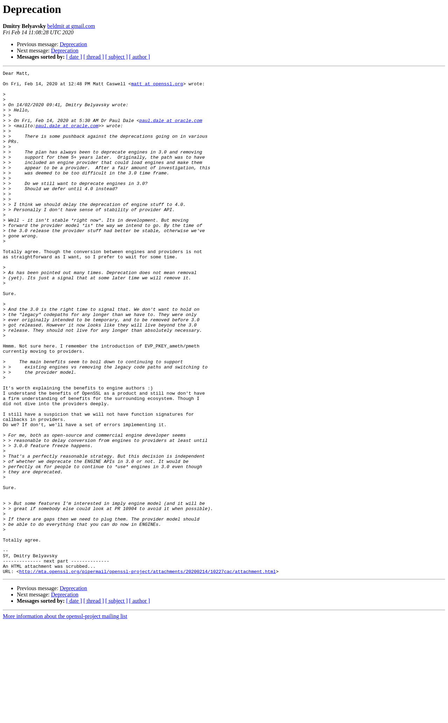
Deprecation (73, 44)
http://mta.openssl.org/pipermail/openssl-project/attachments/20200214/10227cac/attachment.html (147, 672)
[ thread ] (93, 57)
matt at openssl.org (157, 87)
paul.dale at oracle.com (170, 131)
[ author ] (139, 57)
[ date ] (74, 57)
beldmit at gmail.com (71, 26)
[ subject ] (116, 57)
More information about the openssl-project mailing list (65, 717)
